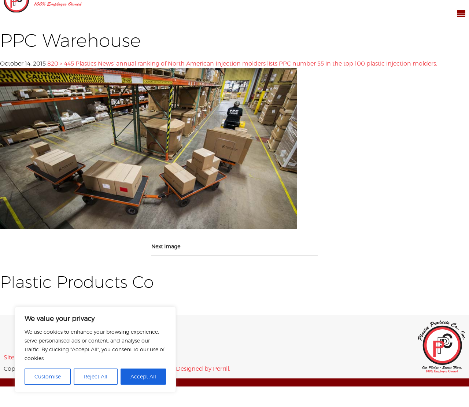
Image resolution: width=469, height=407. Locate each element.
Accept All (143, 376)
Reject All (95, 376)
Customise (47, 376)
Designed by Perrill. (203, 368)
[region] (95, 349)
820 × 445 (60, 63)
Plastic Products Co (441, 346)
